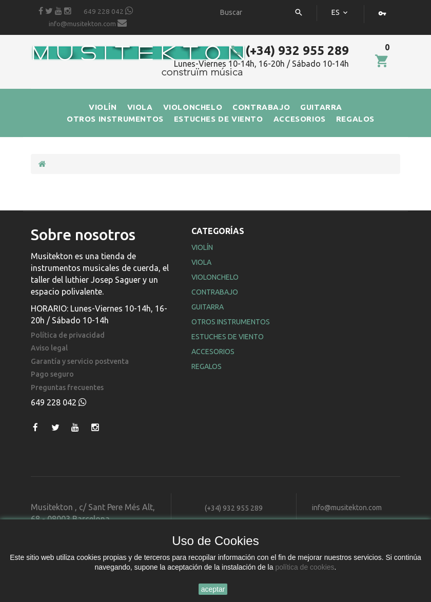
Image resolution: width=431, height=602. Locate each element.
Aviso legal (49, 348)
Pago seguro (52, 374)
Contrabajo (214, 292)
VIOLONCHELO (193, 107)
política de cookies (304, 567)
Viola (201, 262)
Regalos (206, 366)
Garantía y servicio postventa (80, 361)
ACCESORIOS (299, 118)
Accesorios (212, 351)
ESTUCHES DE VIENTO (218, 118)
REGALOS (355, 118)
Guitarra (207, 307)
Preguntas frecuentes (67, 388)
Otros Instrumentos (230, 322)
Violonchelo (215, 277)
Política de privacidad (68, 335)
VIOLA (140, 107)
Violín (202, 247)
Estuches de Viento (227, 337)
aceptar (213, 589)
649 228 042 (108, 10)
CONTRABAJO (261, 107)
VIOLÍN (103, 107)
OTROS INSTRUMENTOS (115, 118)
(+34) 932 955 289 (289, 50)
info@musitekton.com (88, 23)
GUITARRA (321, 107)
